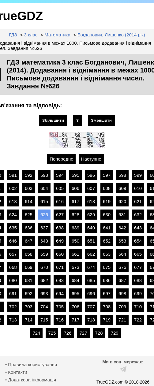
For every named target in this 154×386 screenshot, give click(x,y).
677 (138, 267)
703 (28, 306)
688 (138, 280)
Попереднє (61, 158)
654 (138, 240)
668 (13, 267)
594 (60, 175)
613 (13, 201)
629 (91, 214)
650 (75, 240)
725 (52, 333)
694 (60, 293)
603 (28, 188)
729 (114, 333)
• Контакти (16, 372)
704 (44, 306)
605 (60, 188)
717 (75, 319)
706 (75, 306)
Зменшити (101, 120)
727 (83, 333)
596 (91, 175)
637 (44, 227)
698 (122, 293)
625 (28, 214)
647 (28, 240)
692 (28, 293)
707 (91, 306)
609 (122, 188)
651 (91, 240)
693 (44, 293)
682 (44, 280)
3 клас (30, 34)
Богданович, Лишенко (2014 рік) (111, 34)
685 (91, 280)
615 (44, 201)
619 (107, 201)
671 (60, 267)
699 (138, 293)
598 (122, 175)
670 (44, 267)
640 (91, 227)
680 (13, 280)
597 (107, 175)
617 (75, 201)
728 (99, 333)
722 (138, 319)
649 (60, 240)
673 (75, 267)
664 (122, 254)
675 (107, 267)
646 (13, 240)
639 (75, 227)
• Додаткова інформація (30, 379)
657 (13, 254)
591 (13, 175)
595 (75, 175)
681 (28, 280)
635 (13, 227)
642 (122, 227)
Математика (57, 34)
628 (75, 214)
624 (13, 214)
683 (60, 280)
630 (107, 214)
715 (44, 319)
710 (138, 306)
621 (138, 201)
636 (28, 227)
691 (13, 293)
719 (107, 319)
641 (107, 227)
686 (107, 280)
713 (13, 319)
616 (60, 201)
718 (91, 319)
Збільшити (53, 120)
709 (122, 306)
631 (122, 214)
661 (75, 254)
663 (107, 254)
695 (75, 293)
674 (91, 267)
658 (28, 254)
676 (122, 267)
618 (91, 201)
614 (28, 201)
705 (60, 306)
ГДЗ (13, 34)
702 (13, 306)
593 (44, 175)
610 (138, 188)
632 (138, 214)
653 (122, 240)
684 (75, 280)
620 (122, 201)
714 (28, 319)
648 (44, 240)
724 (36, 333)
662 (91, 254)
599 (138, 175)
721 (122, 319)
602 (13, 188)
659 (44, 254)
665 (138, 254)
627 (60, 214)
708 (107, 306)
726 (67, 333)
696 (91, 293)
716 (60, 319)
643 (138, 227)
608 (107, 188)
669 (28, 267)
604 (44, 188)
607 (91, 188)
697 (107, 293)
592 (28, 175)
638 (60, 227)
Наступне (91, 158)
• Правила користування (31, 364)
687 (122, 280)
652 (107, 240)
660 (60, 254)
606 (75, 188)
